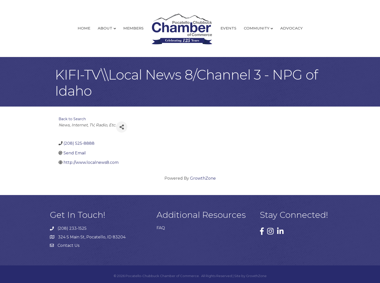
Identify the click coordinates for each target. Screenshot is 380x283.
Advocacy (291, 28)
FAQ (161, 228)
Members (133, 28)
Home (84, 28)
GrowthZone (203, 178)
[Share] (121, 127)
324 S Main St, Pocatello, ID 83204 (92, 237)
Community (256, 28)
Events (228, 28)
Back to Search (72, 119)
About (105, 28)
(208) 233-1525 (72, 228)
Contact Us (68, 245)
